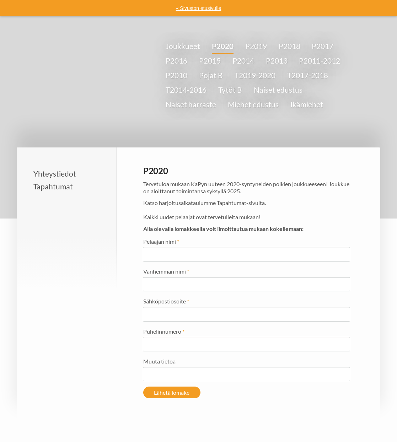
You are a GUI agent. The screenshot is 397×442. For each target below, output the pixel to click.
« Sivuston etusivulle (198, 8)
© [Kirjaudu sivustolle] (49, 421)
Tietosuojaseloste (240, 421)
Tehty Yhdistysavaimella (329, 421)
